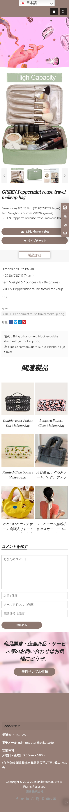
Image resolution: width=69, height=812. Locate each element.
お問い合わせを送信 (35, 231)
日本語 (28, 3)
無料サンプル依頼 (34, 671)
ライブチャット (35, 240)
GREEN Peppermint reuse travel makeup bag (33, 314)
